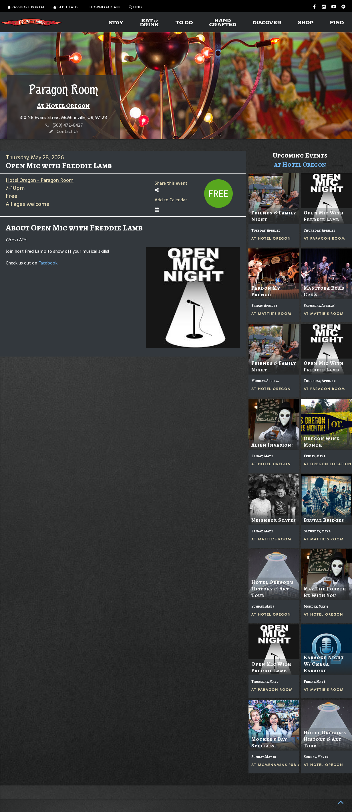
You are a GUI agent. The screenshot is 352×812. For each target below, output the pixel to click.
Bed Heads (65, 7)
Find (135, 7)
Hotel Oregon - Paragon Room (39, 180)
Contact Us (68, 131)
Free (218, 194)
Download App (103, 7)
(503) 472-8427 (68, 125)
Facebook (47, 262)
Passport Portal (26, 7)
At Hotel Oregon (63, 105)
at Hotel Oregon (300, 164)
